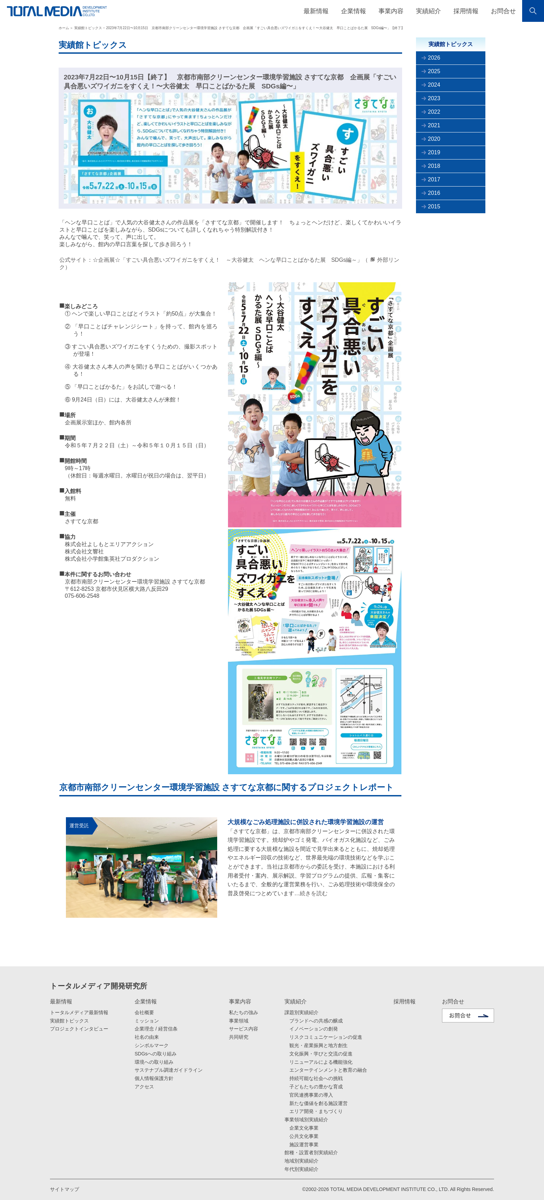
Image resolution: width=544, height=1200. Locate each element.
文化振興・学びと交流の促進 (320, 1053)
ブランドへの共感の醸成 (316, 1021)
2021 (434, 125)
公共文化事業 (303, 1136)
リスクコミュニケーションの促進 (325, 1037)
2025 (434, 71)
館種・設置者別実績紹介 (311, 1152)
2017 (434, 179)
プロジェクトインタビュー (79, 1028)
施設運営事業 (303, 1144)
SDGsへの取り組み (156, 1053)
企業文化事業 (303, 1128)
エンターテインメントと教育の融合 (328, 1070)
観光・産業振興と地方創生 (318, 1045)
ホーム (64, 28)
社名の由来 (147, 1037)
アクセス (144, 1086)
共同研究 (238, 1037)
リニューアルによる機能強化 (320, 1062)
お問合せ (503, 11)
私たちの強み (243, 1012)
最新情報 (61, 1001)
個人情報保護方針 (154, 1078)
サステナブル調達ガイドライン (169, 1070)
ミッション (147, 1021)
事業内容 (240, 1001)
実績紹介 (295, 1001)
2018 (434, 166)
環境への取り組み (154, 1062)
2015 (434, 206)
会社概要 (144, 1012)
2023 (434, 98)
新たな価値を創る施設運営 (318, 1103)
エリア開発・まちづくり (316, 1111)
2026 (434, 58)
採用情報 (465, 11)
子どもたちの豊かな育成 (316, 1086)
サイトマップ (64, 1189)
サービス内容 (243, 1028)
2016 (434, 193)
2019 (434, 152)
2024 (434, 85)
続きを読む (314, 893)
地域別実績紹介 (301, 1161)
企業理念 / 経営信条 (156, 1028)
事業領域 (238, 1021)
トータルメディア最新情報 (79, 1012)
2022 (434, 112)
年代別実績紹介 (301, 1169)
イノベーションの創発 (313, 1028)
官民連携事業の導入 (311, 1095)
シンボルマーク (152, 1045)
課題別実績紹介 (301, 1012)
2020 (434, 139)
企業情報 (146, 1001)
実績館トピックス (69, 1021)
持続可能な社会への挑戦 (316, 1078)
